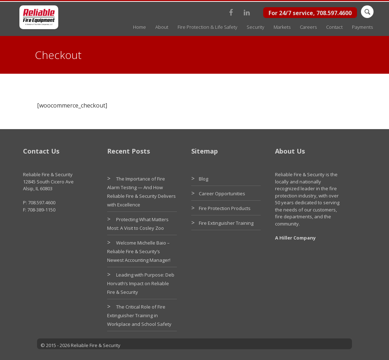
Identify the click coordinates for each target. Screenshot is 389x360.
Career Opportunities (222, 193)
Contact (334, 27)
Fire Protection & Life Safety (207, 27)
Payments (362, 27)
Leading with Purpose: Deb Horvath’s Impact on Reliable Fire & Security (140, 283)
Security (255, 27)
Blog (203, 179)
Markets (282, 27)
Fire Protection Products (225, 208)
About (161, 27)
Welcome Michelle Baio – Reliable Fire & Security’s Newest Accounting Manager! (138, 251)
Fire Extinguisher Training (226, 223)
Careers (308, 27)
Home (139, 27)
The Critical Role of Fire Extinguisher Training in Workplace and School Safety (139, 315)
